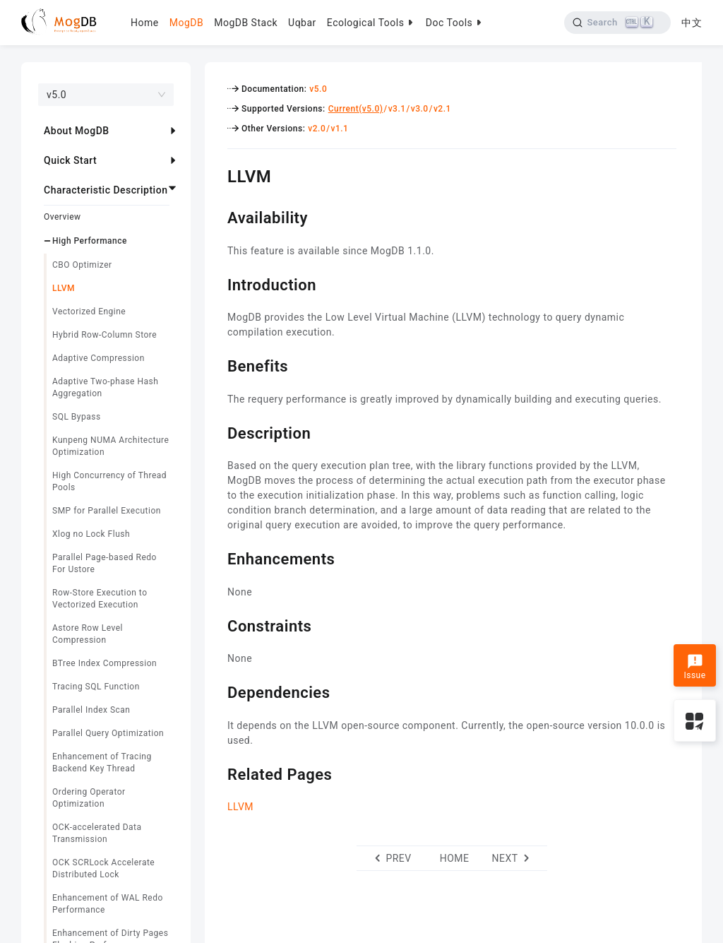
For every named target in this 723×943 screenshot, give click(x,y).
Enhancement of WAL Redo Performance (107, 904)
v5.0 (318, 89)
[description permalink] (217, 431)
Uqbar (302, 22)
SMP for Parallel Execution (106, 511)
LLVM (63, 288)
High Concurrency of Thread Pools (109, 481)
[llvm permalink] (217, 174)
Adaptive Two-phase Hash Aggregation (105, 387)
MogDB (186, 22)
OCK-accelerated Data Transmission (97, 833)
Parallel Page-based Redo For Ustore (104, 563)
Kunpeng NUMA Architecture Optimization (110, 446)
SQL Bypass (76, 417)
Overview (62, 217)
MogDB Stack (245, 22)
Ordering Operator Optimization (89, 798)
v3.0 (420, 109)
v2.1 (442, 109)
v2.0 (316, 129)
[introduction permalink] (217, 283)
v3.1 (397, 109)
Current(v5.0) (355, 109)
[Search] (617, 22)
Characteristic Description (105, 190)
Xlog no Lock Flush (91, 534)
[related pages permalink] (217, 773)
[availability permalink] (217, 216)
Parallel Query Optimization (108, 733)
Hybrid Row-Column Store (104, 335)
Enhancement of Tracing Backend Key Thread (102, 762)
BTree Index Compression (104, 663)
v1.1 (339, 129)
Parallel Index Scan (91, 710)
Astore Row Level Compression (87, 634)
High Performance (89, 241)
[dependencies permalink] (217, 691)
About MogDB (76, 130)
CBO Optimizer (82, 265)
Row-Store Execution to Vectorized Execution (100, 599)
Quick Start (70, 160)
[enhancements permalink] (217, 557)
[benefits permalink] (217, 364)
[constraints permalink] (217, 624)
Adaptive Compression (98, 358)
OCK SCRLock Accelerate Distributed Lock (103, 868)
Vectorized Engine (89, 311)
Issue (694, 666)
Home (145, 22)
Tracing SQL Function (96, 687)
